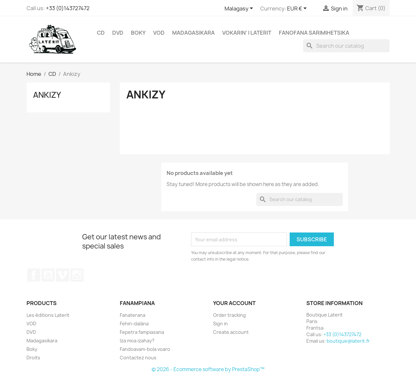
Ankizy (47, 94)
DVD (117, 32)
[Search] (346, 45)
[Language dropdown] (240, 9)
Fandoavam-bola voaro (145, 349)
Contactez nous (138, 357)
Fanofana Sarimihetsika (314, 32)
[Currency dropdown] (298, 9)
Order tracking (229, 315)
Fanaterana (132, 315)
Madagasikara (193, 32)
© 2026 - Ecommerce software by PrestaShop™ (208, 369)
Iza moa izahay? (137, 340)
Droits (33, 357)
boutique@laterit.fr (348, 341)
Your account (234, 303)
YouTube (48, 275)
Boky (138, 32)
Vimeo (62, 275)
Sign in (220, 323)
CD (101, 32)
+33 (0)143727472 (68, 8)
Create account (231, 332)
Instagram (76, 275)
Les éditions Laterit (48, 315)
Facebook (33, 275)
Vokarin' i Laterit (246, 32)
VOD (159, 32)
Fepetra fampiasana (142, 332)
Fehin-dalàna (134, 323)
